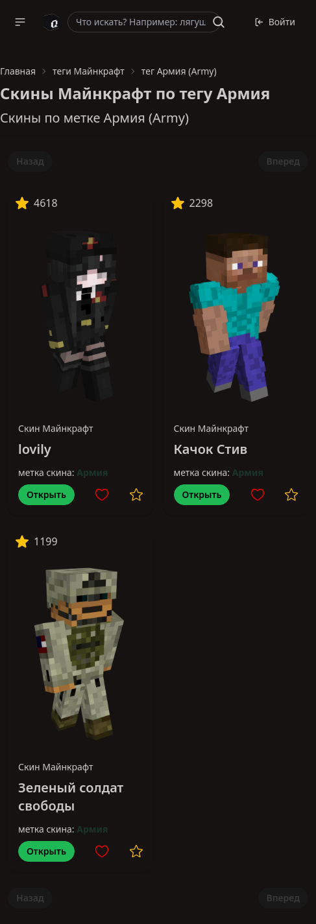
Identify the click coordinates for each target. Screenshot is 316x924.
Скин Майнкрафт (55, 428)
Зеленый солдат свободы (70, 796)
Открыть (46, 494)
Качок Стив (211, 449)
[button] (20, 22)
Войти (274, 22)
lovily (34, 449)
